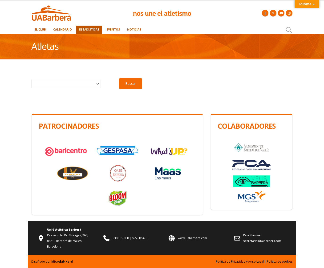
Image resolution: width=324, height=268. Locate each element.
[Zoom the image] (51, 7)
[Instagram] (289, 13)
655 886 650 (140, 238)
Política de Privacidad (230, 262)
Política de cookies (280, 262)
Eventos (113, 29)
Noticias (134, 29)
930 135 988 (121, 238)
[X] (273, 13)
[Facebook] (265, 13)
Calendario (62, 29)
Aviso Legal (256, 262)
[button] (289, 30)
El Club (40, 29)
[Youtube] (281, 13)
